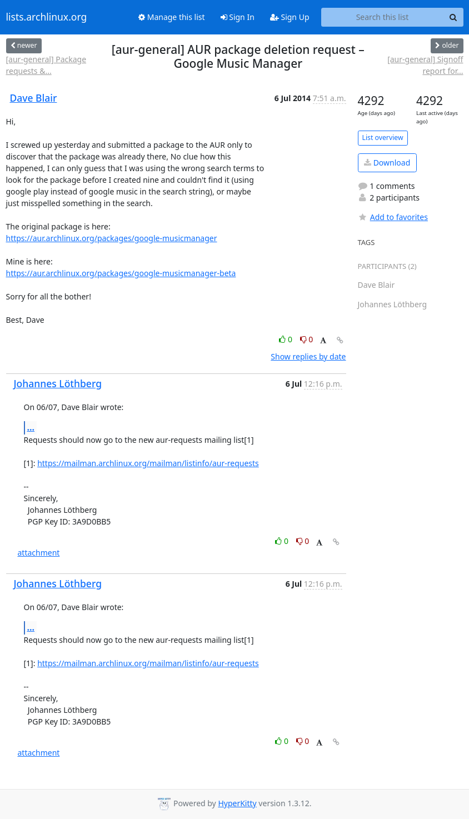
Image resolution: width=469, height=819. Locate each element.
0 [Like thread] (286, 339)
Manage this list (171, 17)
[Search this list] (382, 17)
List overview (382, 137)
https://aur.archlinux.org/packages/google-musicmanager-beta (121, 273)
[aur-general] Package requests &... (46, 65)
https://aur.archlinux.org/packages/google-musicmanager (111, 238)
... (31, 427)
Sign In (238, 17)
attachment (39, 552)
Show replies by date (308, 356)
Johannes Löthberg (58, 383)
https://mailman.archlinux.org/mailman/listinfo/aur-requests (148, 463)
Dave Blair (33, 97)
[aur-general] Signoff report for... (425, 65)
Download (387, 162)
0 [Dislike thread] (306, 339)
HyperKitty (237, 803)
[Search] (453, 17)
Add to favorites (393, 217)
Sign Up (290, 17)
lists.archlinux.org (46, 17)
